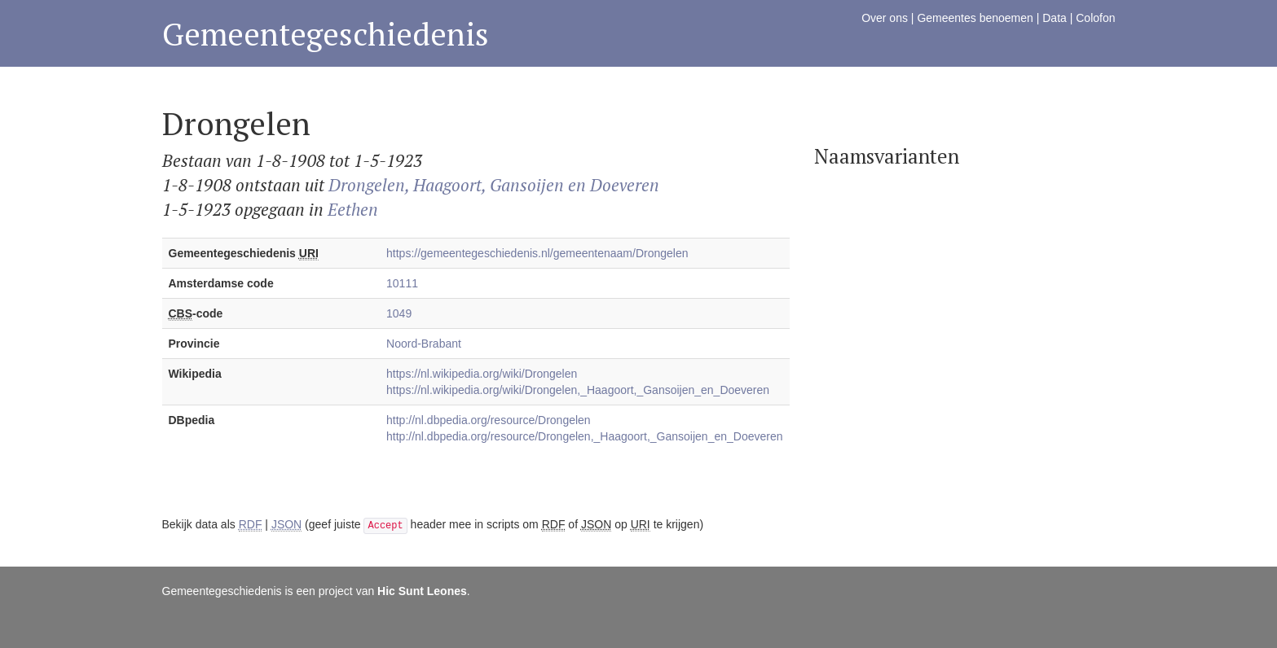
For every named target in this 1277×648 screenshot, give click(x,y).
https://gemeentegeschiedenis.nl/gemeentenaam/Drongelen (537, 253)
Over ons (884, 17)
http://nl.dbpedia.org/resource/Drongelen (488, 420)
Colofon (1095, 17)
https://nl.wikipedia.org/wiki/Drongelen (481, 373)
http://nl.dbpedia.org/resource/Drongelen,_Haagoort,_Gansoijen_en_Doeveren (584, 436)
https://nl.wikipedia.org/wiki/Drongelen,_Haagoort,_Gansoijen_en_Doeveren (577, 389)
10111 (402, 283)
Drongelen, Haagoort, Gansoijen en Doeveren (493, 184)
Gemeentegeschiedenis (325, 34)
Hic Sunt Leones (422, 591)
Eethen (353, 209)
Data (1054, 17)
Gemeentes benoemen (975, 17)
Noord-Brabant (423, 343)
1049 (399, 313)
